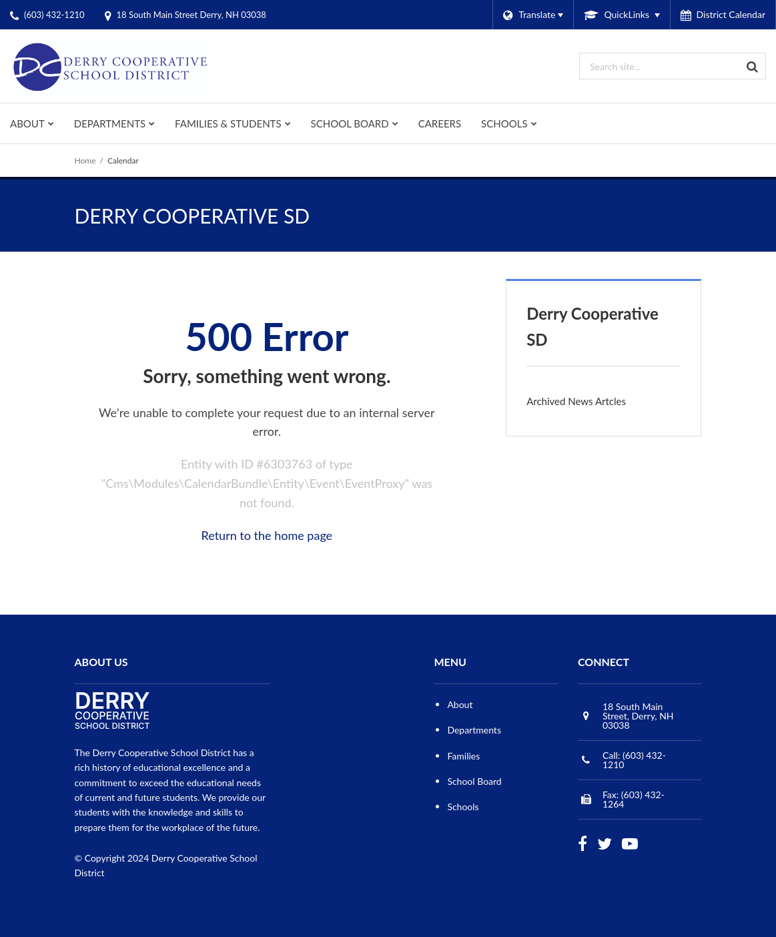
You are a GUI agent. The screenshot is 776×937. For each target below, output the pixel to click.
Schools (462, 806)
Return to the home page (267, 535)
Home (85, 160)
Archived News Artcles (576, 401)
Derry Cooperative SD (592, 326)
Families (463, 755)
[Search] (752, 66)
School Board (474, 781)
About (459, 704)
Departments (474, 729)
